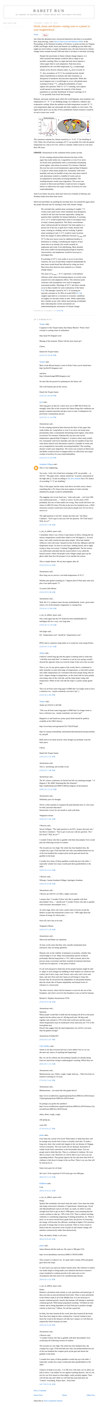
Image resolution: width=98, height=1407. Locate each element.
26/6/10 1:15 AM (47, 1064)
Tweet (36, 35)
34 (80, 293)
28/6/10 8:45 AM (47, 1239)
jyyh (41, 402)
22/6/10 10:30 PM (47, 355)
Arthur (42, 653)
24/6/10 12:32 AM (48, 789)
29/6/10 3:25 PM (47, 1279)
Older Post (91, 1395)
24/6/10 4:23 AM (47, 870)
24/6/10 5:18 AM (47, 929)
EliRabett (43, 1183)
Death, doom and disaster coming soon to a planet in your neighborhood (62, 28)
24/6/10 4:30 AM (47, 884)
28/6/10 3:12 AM (47, 1177)
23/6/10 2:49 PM (47, 695)
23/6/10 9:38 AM (47, 592)
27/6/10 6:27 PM (47, 1129)
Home (64, 1395)
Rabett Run (49, 11)
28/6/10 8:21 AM (47, 1191)
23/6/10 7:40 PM (47, 770)
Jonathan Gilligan (46, 464)
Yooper (42, 324)
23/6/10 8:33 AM (47, 565)
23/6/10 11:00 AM (48, 608)
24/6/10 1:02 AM (47, 819)
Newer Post (38, 1395)
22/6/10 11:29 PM (47, 458)
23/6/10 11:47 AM (48, 647)
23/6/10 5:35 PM (47, 757)
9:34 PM (60, 310)
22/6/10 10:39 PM (47, 396)
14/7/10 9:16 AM (47, 1384)
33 (43, 290)
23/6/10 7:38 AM (47, 525)
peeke (41, 1135)
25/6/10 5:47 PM (47, 1040)
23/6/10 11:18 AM (48, 625)
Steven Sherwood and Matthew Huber (68, 42)
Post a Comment (40, 1391)
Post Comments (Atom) (53, 1401)
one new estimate (74, 478)
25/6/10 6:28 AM (47, 1002)
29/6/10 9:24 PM (47, 1325)
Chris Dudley (44, 1046)
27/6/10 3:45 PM (47, 1080)
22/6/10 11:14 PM (47, 417)
